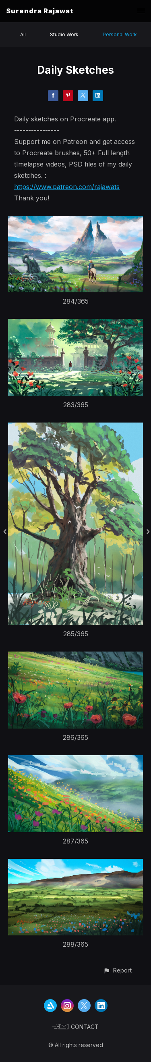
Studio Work (64, 34)
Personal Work (120, 34)
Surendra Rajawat (39, 11)
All (23, 34)
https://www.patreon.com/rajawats (67, 187)
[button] (117, 970)
